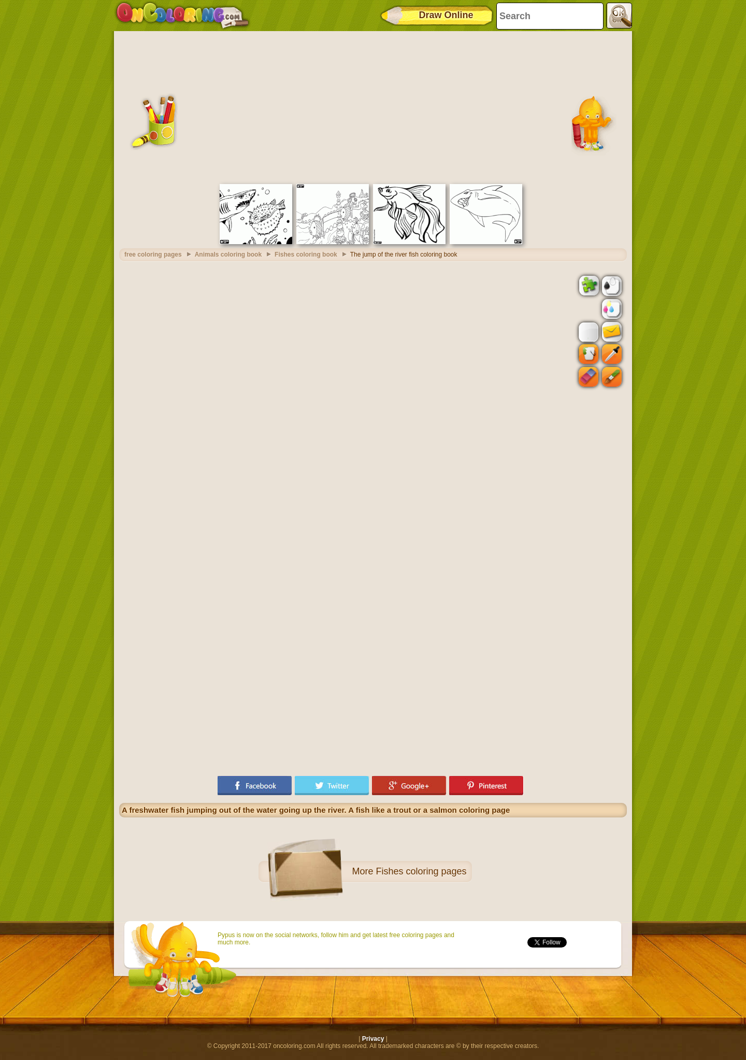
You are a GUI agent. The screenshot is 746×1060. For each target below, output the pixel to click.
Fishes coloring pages (421, 871)
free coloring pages (153, 254)
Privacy (373, 1038)
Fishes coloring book (306, 254)
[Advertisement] (373, 106)
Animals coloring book (228, 254)
